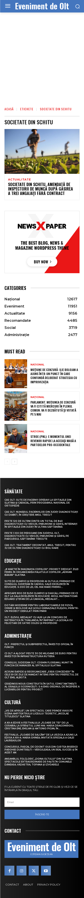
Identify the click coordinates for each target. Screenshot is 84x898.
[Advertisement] (42, 56)
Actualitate (19, 179)
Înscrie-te (42, 814)
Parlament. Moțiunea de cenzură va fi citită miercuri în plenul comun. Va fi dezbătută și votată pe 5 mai (53, 408)
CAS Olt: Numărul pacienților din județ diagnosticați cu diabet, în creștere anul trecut (41, 513)
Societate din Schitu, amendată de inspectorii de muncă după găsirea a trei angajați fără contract (40, 188)
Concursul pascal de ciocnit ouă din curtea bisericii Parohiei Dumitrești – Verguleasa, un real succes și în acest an (41, 749)
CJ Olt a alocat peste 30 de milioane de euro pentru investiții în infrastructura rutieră (40, 655)
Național (37, 364)
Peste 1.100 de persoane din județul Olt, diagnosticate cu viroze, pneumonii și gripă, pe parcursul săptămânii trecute (36, 536)
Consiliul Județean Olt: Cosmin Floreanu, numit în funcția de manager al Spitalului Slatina (38, 664)
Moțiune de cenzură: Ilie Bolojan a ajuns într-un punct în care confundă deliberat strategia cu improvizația (54, 375)
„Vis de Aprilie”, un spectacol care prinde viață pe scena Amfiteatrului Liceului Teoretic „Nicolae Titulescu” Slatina (38, 713)
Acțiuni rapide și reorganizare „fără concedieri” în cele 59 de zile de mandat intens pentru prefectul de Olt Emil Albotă (41, 674)
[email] (42, 802)
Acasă (9, 109)
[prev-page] (7, 462)
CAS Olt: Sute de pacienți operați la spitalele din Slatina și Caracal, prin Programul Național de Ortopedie (37, 502)
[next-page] (14, 462)
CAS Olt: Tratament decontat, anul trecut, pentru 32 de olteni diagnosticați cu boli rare (40, 546)
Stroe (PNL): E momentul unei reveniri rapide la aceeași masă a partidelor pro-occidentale (53, 440)
